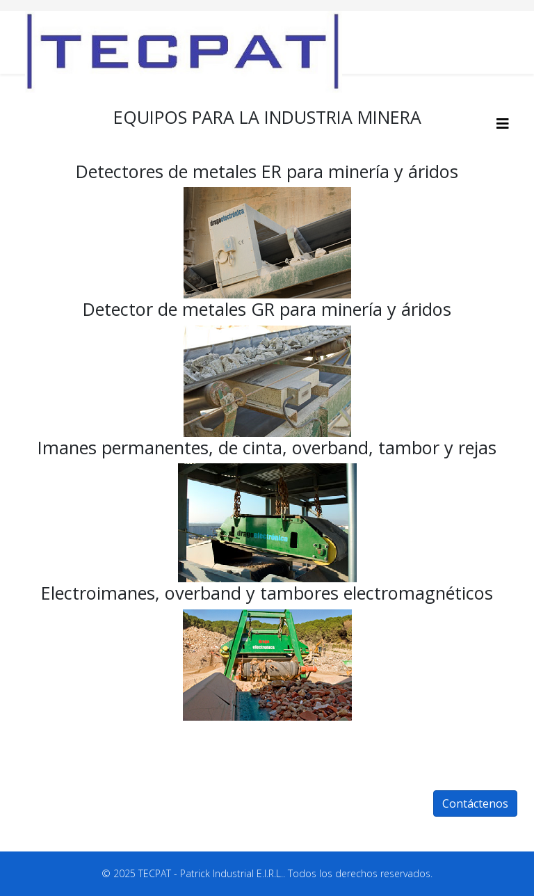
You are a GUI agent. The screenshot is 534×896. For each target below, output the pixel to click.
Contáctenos (475, 803)
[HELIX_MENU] (502, 123)
